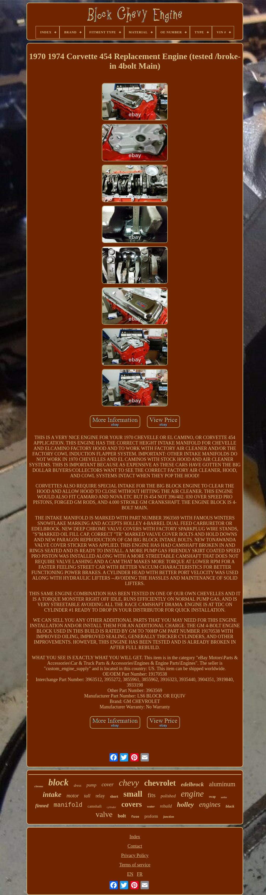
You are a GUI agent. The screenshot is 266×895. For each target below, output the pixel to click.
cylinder (111, 807)
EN (130, 874)
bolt (122, 815)
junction (168, 816)
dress (77, 786)
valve (104, 814)
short (114, 796)
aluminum (222, 784)
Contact (135, 846)
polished (168, 796)
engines (209, 804)
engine (192, 793)
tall (87, 795)
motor (72, 795)
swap (212, 796)
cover (108, 784)
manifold (68, 805)
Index (135, 836)
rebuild (166, 806)
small (132, 793)
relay (100, 795)
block (58, 782)
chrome (38, 786)
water (151, 806)
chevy (129, 783)
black (230, 806)
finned (42, 805)
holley (185, 804)
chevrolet (160, 783)
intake (52, 794)
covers (131, 804)
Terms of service (134, 864)
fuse (135, 817)
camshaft (95, 806)
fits (152, 795)
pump (91, 785)
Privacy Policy (135, 855)
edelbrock (192, 784)
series (224, 797)
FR (140, 874)
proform (151, 816)
